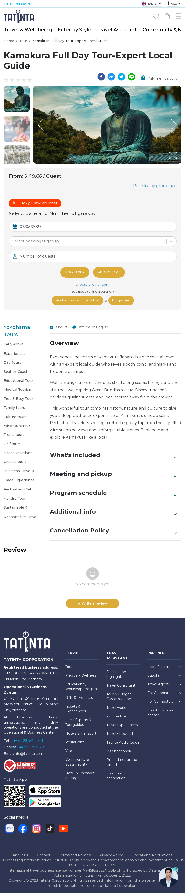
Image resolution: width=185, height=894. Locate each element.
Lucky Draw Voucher (35, 203)
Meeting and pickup (113, 475)
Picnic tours (14, 435)
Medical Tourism (18, 390)
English (150, 4)
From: (16, 176)
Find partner (125, 301)
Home (9, 41)
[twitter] (121, 77)
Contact (43, 856)
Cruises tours (15, 463)
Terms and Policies (75, 856)
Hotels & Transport (80, 734)
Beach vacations (18, 454)
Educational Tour (18, 381)
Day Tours (12, 363)
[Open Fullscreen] (179, 163)
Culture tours (15, 418)
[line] (131, 77)
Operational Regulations (152, 856)
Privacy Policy (111, 856)
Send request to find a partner (75, 301)
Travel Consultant (120, 686)
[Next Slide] (174, 125)
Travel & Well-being (28, 30)
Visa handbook (118, 752)
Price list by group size (154, 186)
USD (172, 3)
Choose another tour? (92, 284)
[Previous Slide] (40, 125)
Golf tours (12, 445)
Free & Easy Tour (18, 399)
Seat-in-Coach (16, 372)
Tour (23, 41)
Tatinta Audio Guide (122, 743)
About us (20, 856)
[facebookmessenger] (111, 77)
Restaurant (74, 743)
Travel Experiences (122, 726)
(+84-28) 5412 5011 (29, 741)
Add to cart (110, 272)
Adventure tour (17, 427)
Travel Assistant (117, 30)
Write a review (92, 604)
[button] (17, 99)
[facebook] (101, 77)
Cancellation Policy (113, 532)
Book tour (73, 272)
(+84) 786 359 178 (19, 3)
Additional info (113, 513)
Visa (68, 752)
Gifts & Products (79, 698)
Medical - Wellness (80, 676)
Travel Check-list (119, 734)
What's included (113, 457)
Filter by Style (74, 30)
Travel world (116, 708)
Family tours (14, 408)
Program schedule (113, 494)
